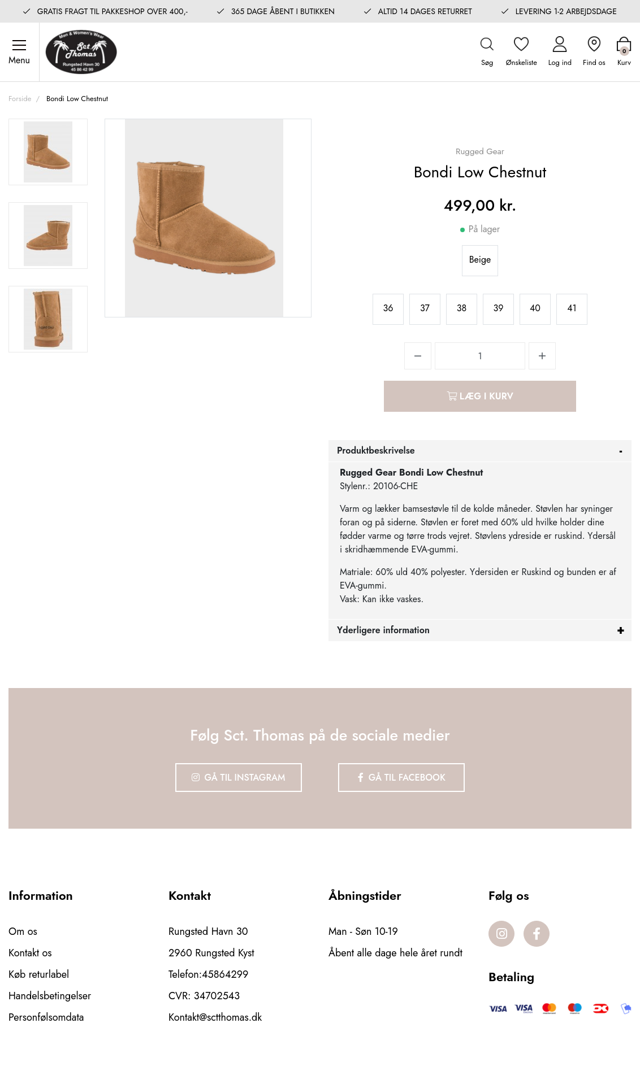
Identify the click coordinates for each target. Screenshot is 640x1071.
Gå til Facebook (402, 777)
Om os (22, 931)
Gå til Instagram (239, 777)
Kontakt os (30, 953)
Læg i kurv (480, 396)
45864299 (225, 974)
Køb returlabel (38, 974)
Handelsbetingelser (49, 996)
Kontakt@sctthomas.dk (215, 1017)
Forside (19, 98)
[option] (48, 152)
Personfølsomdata (46, 1017)
